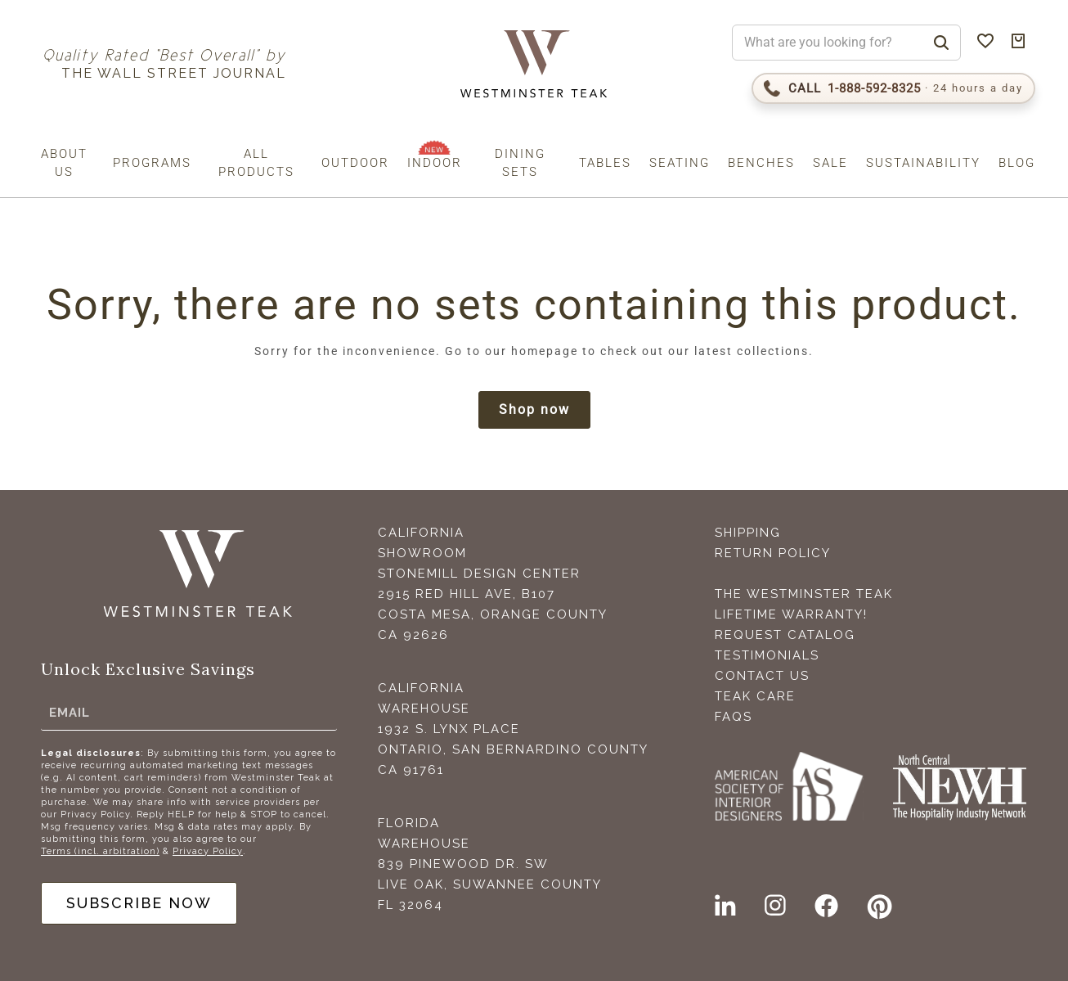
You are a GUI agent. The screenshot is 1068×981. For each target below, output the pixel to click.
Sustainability (923, 162)
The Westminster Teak (804, 594)
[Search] (941, 42)
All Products (256, 162)
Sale (830, 162)
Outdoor (355, 162)
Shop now (534, 409)
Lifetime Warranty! (791, 614)
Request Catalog (785, 635)
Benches (761, 162)
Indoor (434, 162)
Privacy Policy (208, 851)
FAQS (733, 716)
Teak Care (755, 696)
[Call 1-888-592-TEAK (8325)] (893, 88)
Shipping (748, 532)
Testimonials (767, 655)
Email (69, 712)
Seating (679, 162)
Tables (605, 162)
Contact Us (762, 675)
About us (64, 162)
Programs (152, 162)
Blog (1016, 162)
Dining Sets (520, 162)
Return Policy (773, 553)
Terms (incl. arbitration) (100, 851)
